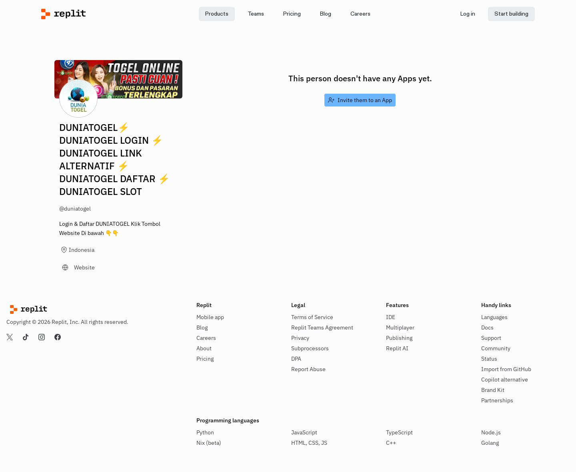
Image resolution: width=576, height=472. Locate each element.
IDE (390, 317)
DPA (296, 358)
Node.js (491, 432)
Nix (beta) (208, 442)
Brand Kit (492, 390)
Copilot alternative (504, 379)
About (204, 348)
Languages (494, 317)
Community (495, 348)
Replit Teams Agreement (322, 327)
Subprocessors (310, 348)
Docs (487, 327)
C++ (391, 442)
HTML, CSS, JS (309, 442)
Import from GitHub (506, 369)
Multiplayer (400, 327)
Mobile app (210, 317)
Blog (202, 327)
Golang (490, 442)
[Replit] (103, 14)
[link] (255, 14)
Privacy (300, 337)
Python (205, 432)
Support (491, 337)
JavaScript (304, 432)
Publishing (399, 337)
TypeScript (399, 432)
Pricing (205, 358)
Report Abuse (308, 369)
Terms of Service (312, 317)
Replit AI (397, 348)
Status (489, 358)
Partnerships (497, 400)
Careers (206, 337)
